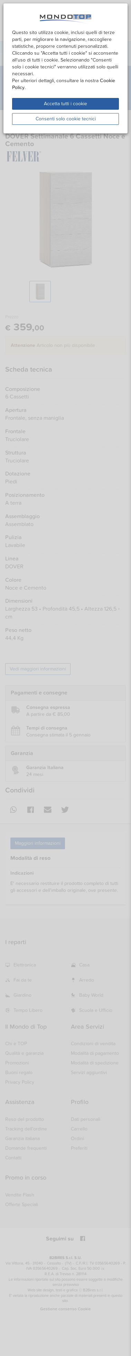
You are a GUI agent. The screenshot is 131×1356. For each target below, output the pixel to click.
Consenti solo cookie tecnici (66, 119)
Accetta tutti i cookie (65, 104)
